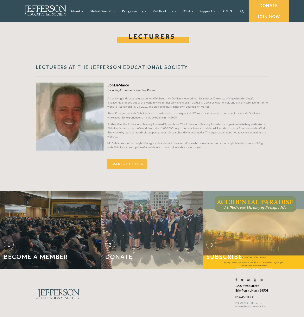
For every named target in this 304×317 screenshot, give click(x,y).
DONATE (269, 5)
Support (208, 11)
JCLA (188, 11)
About (77, 11)
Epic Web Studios (257, 306)
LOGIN (226, 11)
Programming (134, 11)
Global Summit (103, 11)
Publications (165, 11)
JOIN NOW (268, 16)
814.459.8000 (244, 297)
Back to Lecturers (127, 163)
